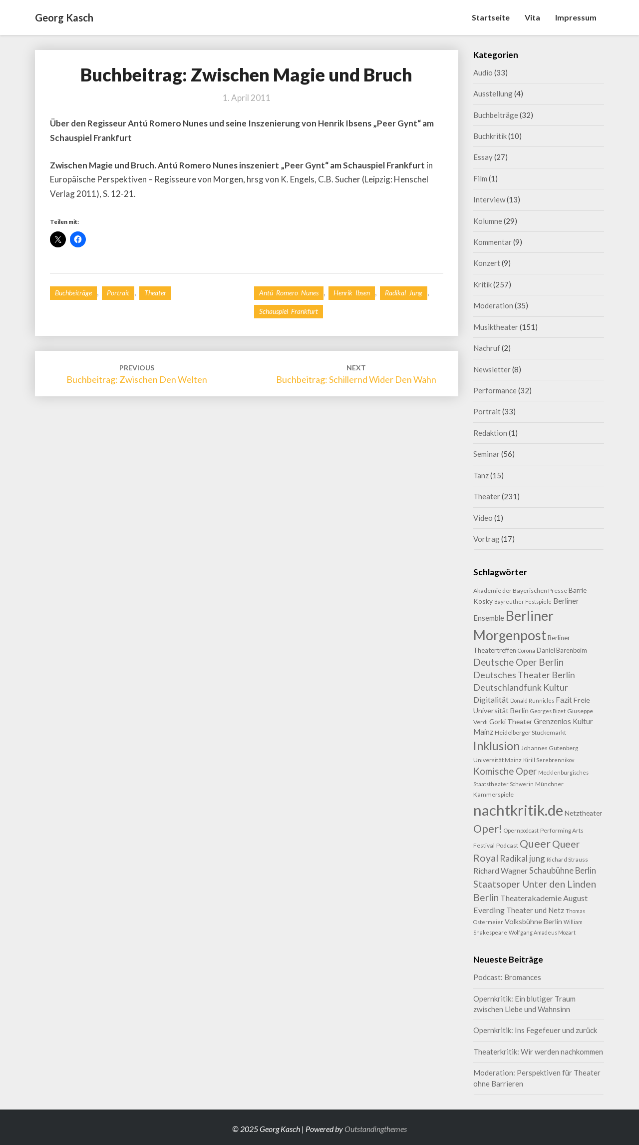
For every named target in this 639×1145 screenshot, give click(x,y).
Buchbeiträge (73, 292)
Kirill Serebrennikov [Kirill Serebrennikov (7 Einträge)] (548, 760)
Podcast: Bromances (507, 977)
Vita (532, 17)
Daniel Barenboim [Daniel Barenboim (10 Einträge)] (562, 650)
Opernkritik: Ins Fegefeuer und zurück (535, 1030)
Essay (483, 156)
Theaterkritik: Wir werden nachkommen (538, 1051)
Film (480, 178)
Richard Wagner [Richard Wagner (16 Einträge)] (500, 870)
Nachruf (486, 347)
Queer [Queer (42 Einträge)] (535, 843)
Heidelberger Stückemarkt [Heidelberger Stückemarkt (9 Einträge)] (530, 732)
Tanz (481, 475)
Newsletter (492, 369)
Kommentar (492, 241)
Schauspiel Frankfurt (288, 311)
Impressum (576, 17)
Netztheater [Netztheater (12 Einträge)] (583, 813)
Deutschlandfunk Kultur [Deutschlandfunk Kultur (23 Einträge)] (520, 687)
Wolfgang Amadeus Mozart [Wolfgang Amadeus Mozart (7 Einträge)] (542, 932)
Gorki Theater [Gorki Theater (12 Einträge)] (510, 721)
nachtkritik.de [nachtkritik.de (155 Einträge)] (518, 810)
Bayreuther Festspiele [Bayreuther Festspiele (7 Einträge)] (523, 601)
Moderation (493, 305)
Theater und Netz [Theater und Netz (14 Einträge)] (535, 910)
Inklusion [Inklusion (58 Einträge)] (496, 746)
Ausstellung (493, 93)
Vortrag (486, 538)
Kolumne (487, 220)
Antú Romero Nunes (289, 292)
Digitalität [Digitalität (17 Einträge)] (491, 699)
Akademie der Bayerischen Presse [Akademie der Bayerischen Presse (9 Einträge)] (520, 590)
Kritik (482, 284)
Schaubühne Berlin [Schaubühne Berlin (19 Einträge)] (562, 871)
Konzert (486, 262)
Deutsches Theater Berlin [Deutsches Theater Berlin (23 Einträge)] (524, 675)
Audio (483, 72)
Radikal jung (403, 292)
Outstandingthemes (375, 1129)
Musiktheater (495, 326)
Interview (489, 199)
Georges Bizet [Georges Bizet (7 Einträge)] (548, 711)
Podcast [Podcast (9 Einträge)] (507, 845)
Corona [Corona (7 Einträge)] (526, 650)
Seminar (486, 453)
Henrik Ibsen (351, 292)
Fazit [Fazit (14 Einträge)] (564, 699)
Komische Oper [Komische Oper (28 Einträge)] (505, 771)
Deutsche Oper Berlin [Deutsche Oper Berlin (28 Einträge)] (518, 662)
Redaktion (490, 432)
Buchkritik (490, 135)
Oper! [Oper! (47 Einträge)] (487, 828)
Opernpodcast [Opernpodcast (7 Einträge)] (521, 830)
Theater (155, 292)
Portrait (118, 292)
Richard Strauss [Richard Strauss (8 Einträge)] (567, 859)
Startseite (491, 17)
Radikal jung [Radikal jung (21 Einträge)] (522, 858)
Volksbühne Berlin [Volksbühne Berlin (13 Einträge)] (533, 921)
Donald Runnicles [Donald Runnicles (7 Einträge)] (532, 700)
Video (483, 517)
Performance (495, 390)
